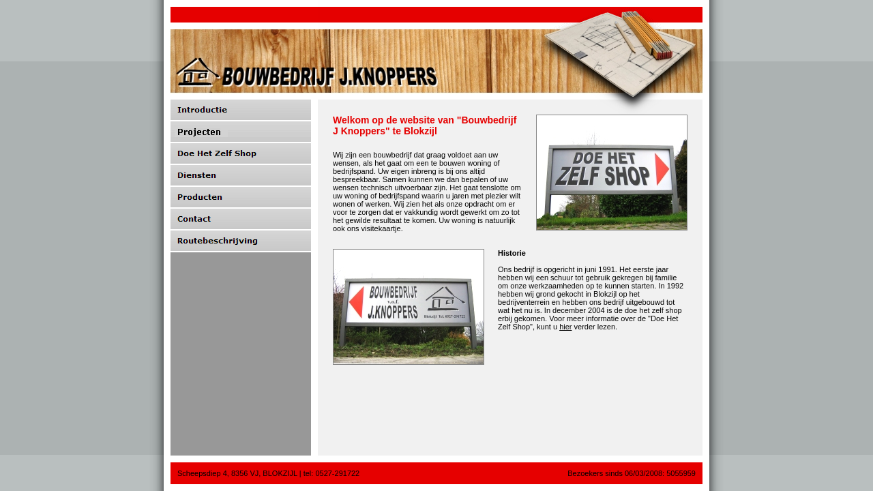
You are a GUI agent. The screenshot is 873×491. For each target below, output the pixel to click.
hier (565, 327)
